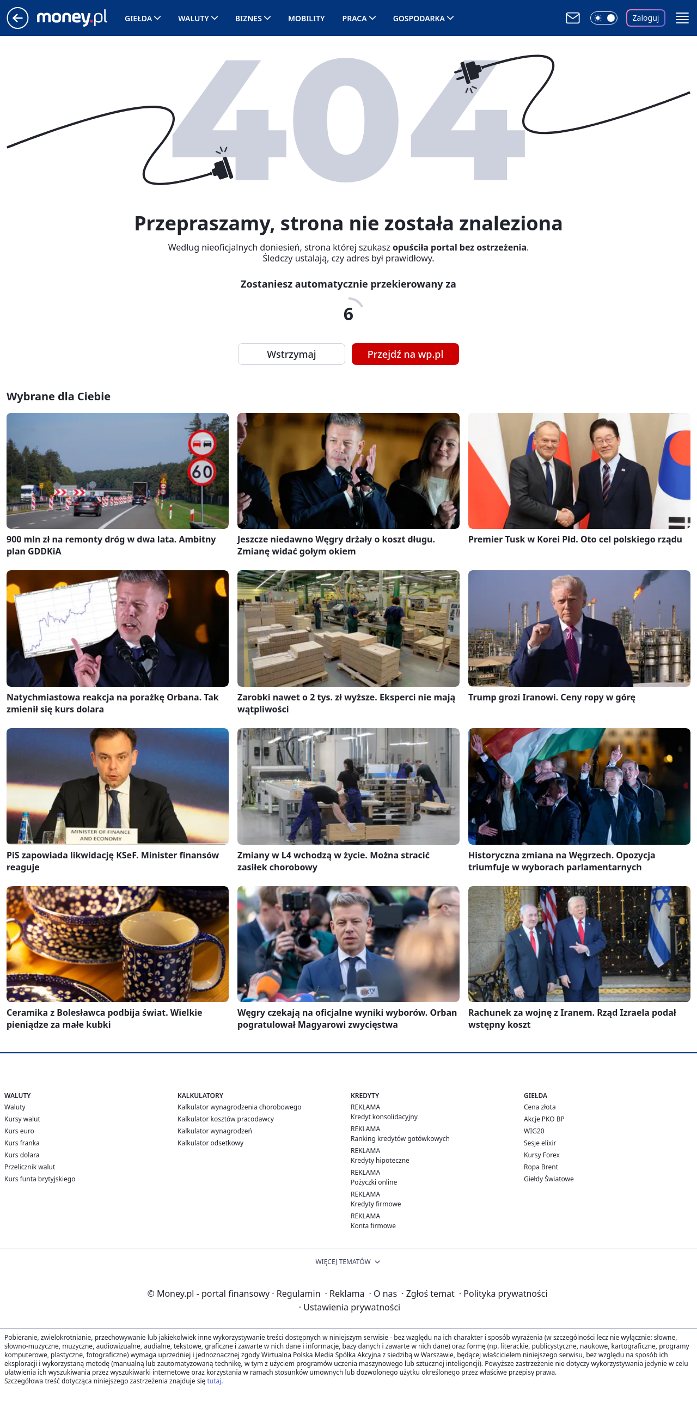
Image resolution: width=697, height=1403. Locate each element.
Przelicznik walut (29, 1167)
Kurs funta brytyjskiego (39, 1179)
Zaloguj (646, 18)
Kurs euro (19, 1131)
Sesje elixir (540, 1143)
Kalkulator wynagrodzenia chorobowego (239, 1107)
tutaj (214, 1381)
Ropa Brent (541, 1167)
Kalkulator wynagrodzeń (215, 1131)
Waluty (193, 18)
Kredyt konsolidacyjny (384, 1116)
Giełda (138, 18)
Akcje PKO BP (544, 1119)
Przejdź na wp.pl (406, 354)
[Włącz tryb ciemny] (603, 18)
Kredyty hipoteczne (380, 1160)
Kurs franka (22, 1143)
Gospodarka (419, 18)
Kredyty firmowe (376, 1204)
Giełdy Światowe (549, 1179)
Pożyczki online (374, 1182)
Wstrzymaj (291, 354)
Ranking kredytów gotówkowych (400, 1138)
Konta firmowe (373, 1225)
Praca (355, 18)
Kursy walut (22, 1119)
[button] (682, 18)
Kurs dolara (22, 1155)
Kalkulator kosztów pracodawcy (226, 1119)
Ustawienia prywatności (349, 1307)
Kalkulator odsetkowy (210, 1143)
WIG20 (534, 1131)
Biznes (248, 18)
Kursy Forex (542, 1155)
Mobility (306, 18)
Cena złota (540, 1107)
